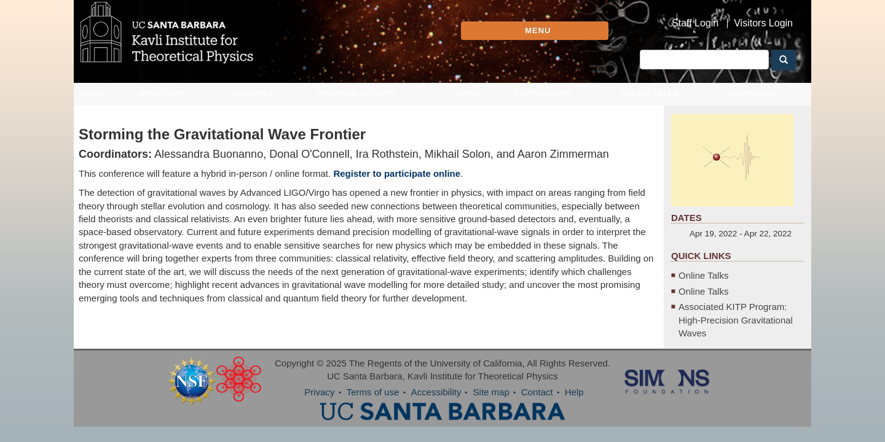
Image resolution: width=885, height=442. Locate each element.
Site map (491, 399)
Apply (468, 102)
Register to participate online (396, 182)
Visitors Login (763, 23)
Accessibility (436, 399)
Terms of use (373, 399)
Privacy (319, 399)
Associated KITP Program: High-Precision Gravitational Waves (745, 326)
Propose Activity (356, 102)
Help (574, 399)
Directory (162, 102)
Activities (252, 102)
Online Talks (650, 102)
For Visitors (543, 102)
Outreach (752, 102)
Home (93, 102)
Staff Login (695, 23)
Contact (537, 399)
